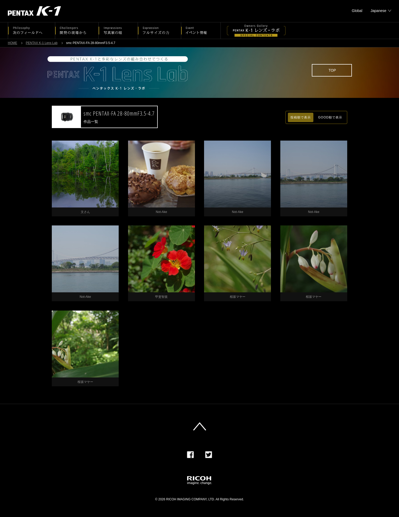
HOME (12, 43)
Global (357, 11)
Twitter (208, 454)
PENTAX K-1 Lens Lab (42, 43)
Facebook (190, 454)
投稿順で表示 (300, 117)
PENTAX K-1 (34, 11)
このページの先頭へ (199, 426)
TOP (332, 70)
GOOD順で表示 (330, 117)
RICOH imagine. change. (199, 480)
